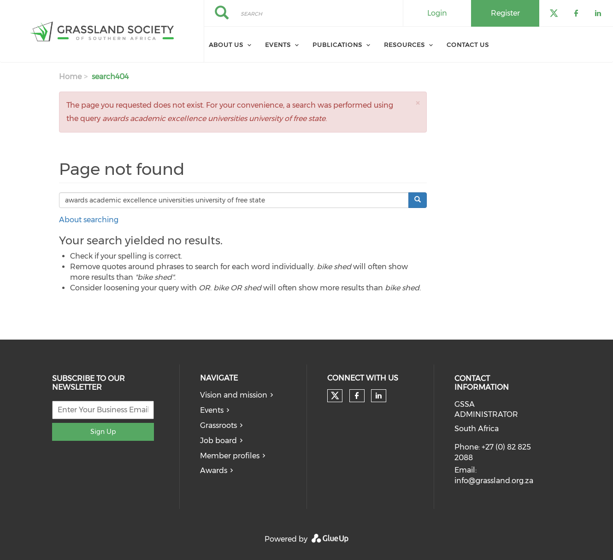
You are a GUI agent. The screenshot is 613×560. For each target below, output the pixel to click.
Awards (213, 470)
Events (278, 44)
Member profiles (229, 455)
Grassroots (218, 425)
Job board (218, 440)
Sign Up (103, 431)
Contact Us (468, 44)
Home (70, 76)
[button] (417, 103)
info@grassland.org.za (493, 480)
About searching (88, 219)
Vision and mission (233, 395)
